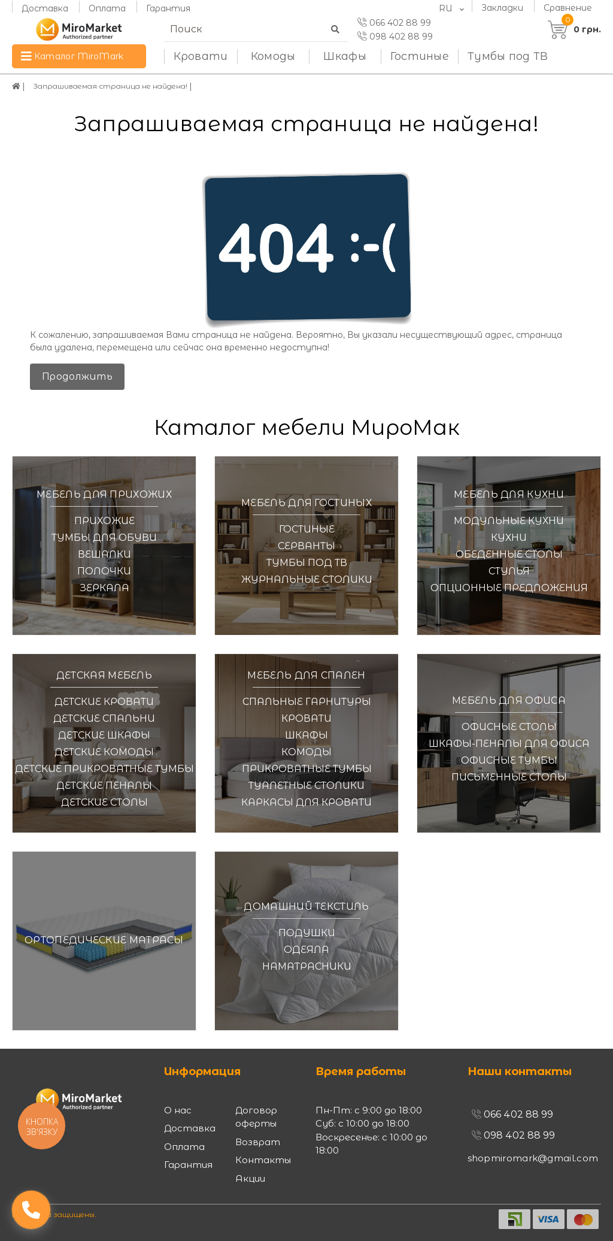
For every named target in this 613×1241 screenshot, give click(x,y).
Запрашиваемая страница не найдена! (125, 86)
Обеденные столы (509, 554)
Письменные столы (509, 777)
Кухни (509, 537)
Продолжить (77, 376)
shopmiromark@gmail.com (533, 1158)
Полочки (104, 571)
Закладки (502, 7)
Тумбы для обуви (104, 537)
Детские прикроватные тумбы (104, 768)
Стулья (509, 571)
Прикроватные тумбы (307, 768)
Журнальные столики (306, 579)
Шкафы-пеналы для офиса (509, 743)
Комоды (273, 56)
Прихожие (104, 520)
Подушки (306, 933)
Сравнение (568, 7)
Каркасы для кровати (306, 802)
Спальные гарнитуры (306, 701)
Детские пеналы (104, 785)
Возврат (257, 1142)
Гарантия (168, 8)
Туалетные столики (306, 785)
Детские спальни (104, 718)
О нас (178, 1110)
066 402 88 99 (394, 22)
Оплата (107, 8)
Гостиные (419, 56)
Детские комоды (104, 752)
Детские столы (104, 802)
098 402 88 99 (395, 36)
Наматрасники (306, 966)
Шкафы (344, 56)
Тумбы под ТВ (508, 56)
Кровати (201, 56)
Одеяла (306, 949)
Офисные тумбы (509, 760)
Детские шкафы (104, 735)
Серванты (306, 546)
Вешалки (104, 554)
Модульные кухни (509, 520)
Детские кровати (104, 701)
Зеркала (104, 588)
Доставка (45, 8)
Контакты (263, 1160)
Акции (250, 1178)
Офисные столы (509, 727)
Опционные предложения (509, 588)
